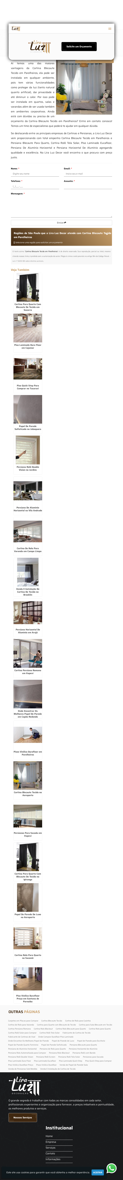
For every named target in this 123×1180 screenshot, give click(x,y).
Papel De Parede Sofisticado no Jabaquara (28, 427)
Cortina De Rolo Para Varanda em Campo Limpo (27, 550)
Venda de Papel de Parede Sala (74, 1064)
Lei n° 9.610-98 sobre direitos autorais (27, 261)
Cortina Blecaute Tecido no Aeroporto (28, 794)
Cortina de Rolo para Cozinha (78, 1020)
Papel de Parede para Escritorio (91, 1040)
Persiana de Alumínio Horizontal (22, 1048)
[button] (110, 28)
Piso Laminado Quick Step (70, 1060)
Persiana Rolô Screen (45, 1056)
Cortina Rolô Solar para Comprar (22, 1032)
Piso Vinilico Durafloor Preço (20, 1064)
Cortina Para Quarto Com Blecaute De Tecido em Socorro (28, 307)
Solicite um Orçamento (79, 46)
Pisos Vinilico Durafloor (46, 1064)
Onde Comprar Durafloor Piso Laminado (55, 1036)
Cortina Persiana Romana (19, 1028)
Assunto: (69, 181)
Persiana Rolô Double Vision (20, 1056)
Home (49, 1136)
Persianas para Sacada (93, 1056)
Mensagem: (18, 193)
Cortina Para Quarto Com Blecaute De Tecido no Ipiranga (28, 876)
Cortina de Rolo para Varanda (21, 1024)
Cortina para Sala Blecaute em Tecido (95, 1024)
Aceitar (97, 1172)
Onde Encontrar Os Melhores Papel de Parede (28, 1040)
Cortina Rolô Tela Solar (50, 1032)
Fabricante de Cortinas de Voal (21, 1036)
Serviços (50, 1148)
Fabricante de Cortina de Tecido (76, 1032)
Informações (53, 1159)
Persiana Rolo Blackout (59, 1052)
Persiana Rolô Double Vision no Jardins (28, 468)
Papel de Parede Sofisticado (54, 1044)
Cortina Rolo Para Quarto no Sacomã (28, 956)
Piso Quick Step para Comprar (98, 1060)
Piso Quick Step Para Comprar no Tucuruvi (28, 387)
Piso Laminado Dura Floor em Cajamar (27, 346)
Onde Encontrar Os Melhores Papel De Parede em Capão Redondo (28, 713)
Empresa (51, 1142)
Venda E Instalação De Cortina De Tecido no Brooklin (27, 592)
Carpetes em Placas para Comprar (23, 1020)
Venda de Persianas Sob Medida (22, 1068)
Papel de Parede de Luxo (63, 1040)
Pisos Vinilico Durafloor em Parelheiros (28, 753)
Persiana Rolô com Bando (84, 1052)
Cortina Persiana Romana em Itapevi (27, 672)
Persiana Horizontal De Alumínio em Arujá (28, 631)
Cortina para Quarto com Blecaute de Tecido (56, 1024)
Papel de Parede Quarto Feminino (23, 1044)
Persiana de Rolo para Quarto (53, 1048)
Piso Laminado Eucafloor (45, 1060)
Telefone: (16, 181)
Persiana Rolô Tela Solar (69, 1056)
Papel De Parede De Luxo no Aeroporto (28, 916)
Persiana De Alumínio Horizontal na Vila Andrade (28, 509)
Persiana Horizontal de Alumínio (83, 1048)
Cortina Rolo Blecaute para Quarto (71, 1028)
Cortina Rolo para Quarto (100, 1028)
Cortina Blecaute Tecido (51, 1020)
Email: (68, 168)
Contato (50, 1153)
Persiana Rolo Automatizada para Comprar (27, 1052)
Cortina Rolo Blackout (43, 1028)
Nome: (15, 168)
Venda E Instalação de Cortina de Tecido (58, 1068)
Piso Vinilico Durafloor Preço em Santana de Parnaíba (28, 998)
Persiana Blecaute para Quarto (83, 1044)
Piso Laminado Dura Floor (19, 1060)
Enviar (61, 222)
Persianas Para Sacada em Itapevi (28, 834)
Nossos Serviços (22, 1117)
